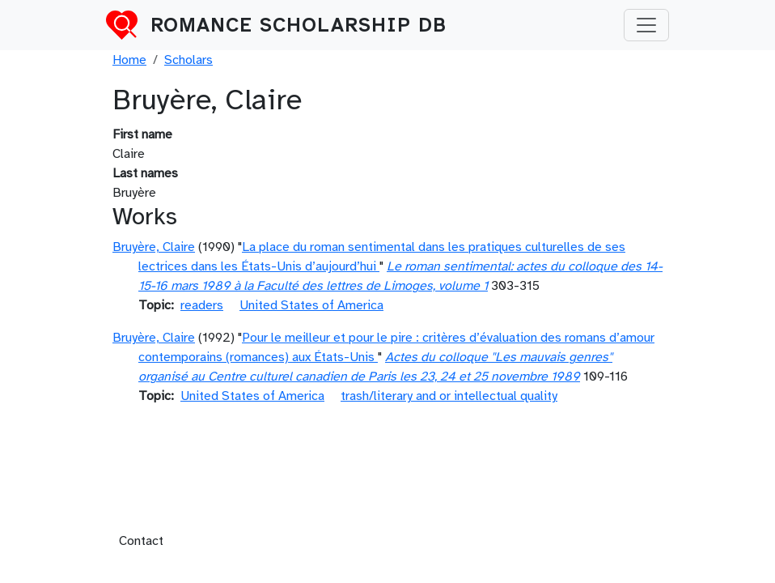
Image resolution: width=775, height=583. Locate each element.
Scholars (188, 60)
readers (201, 305)
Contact (141, 541)
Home (129, 60)
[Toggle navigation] (646, 25)
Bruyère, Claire (153, 247)
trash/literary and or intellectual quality (449, 396)
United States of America (311, 305)
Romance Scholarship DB (298, 25)
